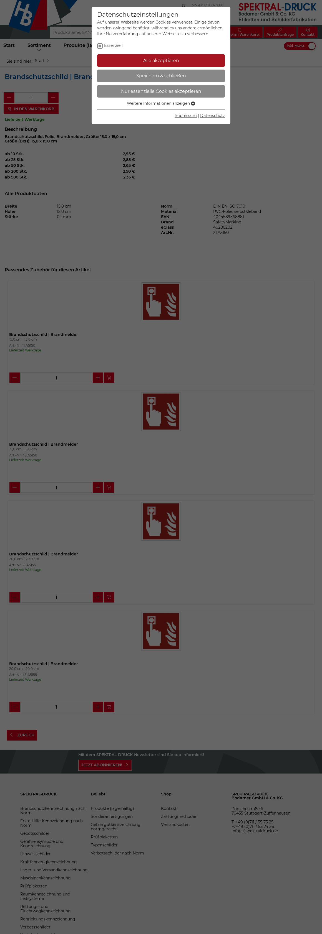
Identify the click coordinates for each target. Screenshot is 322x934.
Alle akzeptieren (161, 60)
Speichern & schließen (161, 75)
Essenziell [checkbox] (113, 45)
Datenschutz (212, 115)
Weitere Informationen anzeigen (161, 103)
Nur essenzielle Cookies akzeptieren (161, 91)
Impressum (186, 115)
